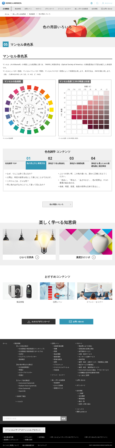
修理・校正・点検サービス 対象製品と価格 (93, 362)
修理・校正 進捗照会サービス (89, 367)
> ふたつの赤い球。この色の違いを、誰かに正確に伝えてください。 (82, 175)
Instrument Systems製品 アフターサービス (94, 370)
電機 (55, 349)
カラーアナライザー (25, 372)
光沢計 (21, 354)
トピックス (80, 409)
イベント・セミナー (64, 9)
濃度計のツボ (58, 388)
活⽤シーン (55, 343)
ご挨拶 (81, 393)
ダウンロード (49, 9)
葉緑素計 (22, 359)
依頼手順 (82, 359)
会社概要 (82, 396)
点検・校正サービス (85, 354)
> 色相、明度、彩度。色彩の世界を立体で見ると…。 (79, 186)
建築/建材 (57, 357)
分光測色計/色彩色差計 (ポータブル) (31, 351)
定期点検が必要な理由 (86, 349)
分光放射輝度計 (24, 367)
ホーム (7, 14)
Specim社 (22, 391)
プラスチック (58, 365)
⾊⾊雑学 (57, 383)
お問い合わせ (81, 380)
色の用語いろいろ (56, 204)
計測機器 (6, 9)
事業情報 (82, 399)
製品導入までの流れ (85, 346)
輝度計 (21, 370)
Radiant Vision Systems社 (28, 386)
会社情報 (94, 9)
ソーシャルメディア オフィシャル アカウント (23, 430)
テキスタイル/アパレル (61, 367)
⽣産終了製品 (21, 396)
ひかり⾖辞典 (58, 385)
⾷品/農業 (57, 354)
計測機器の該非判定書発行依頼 (89, 373)
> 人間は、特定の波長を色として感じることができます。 (29, 177)
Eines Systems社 (24, 388)
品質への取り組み (85, 404)
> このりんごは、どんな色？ (17, 181)
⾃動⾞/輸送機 (58, 346)
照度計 (21, 375)
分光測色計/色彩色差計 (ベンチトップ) (31, 349)
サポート (39, 9)
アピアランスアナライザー (28, 357)
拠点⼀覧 (82, 401)
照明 (55, 351)
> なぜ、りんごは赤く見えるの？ (18, 173)
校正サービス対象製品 (86, 365)
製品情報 (18, 9)
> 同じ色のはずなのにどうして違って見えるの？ (25, 184)
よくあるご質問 (84, 375)
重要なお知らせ (82, 412)
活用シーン (28, 9)
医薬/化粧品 (58, 359)
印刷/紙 (56, 370)
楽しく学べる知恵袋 (81, 9)
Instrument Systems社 (26, 383)
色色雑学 (32, 14)
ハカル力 (20, 401)
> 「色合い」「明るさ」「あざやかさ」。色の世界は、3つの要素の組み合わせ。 (83, 181)
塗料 (55, 362)
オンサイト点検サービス (87, 357)
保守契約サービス (85, 351)
